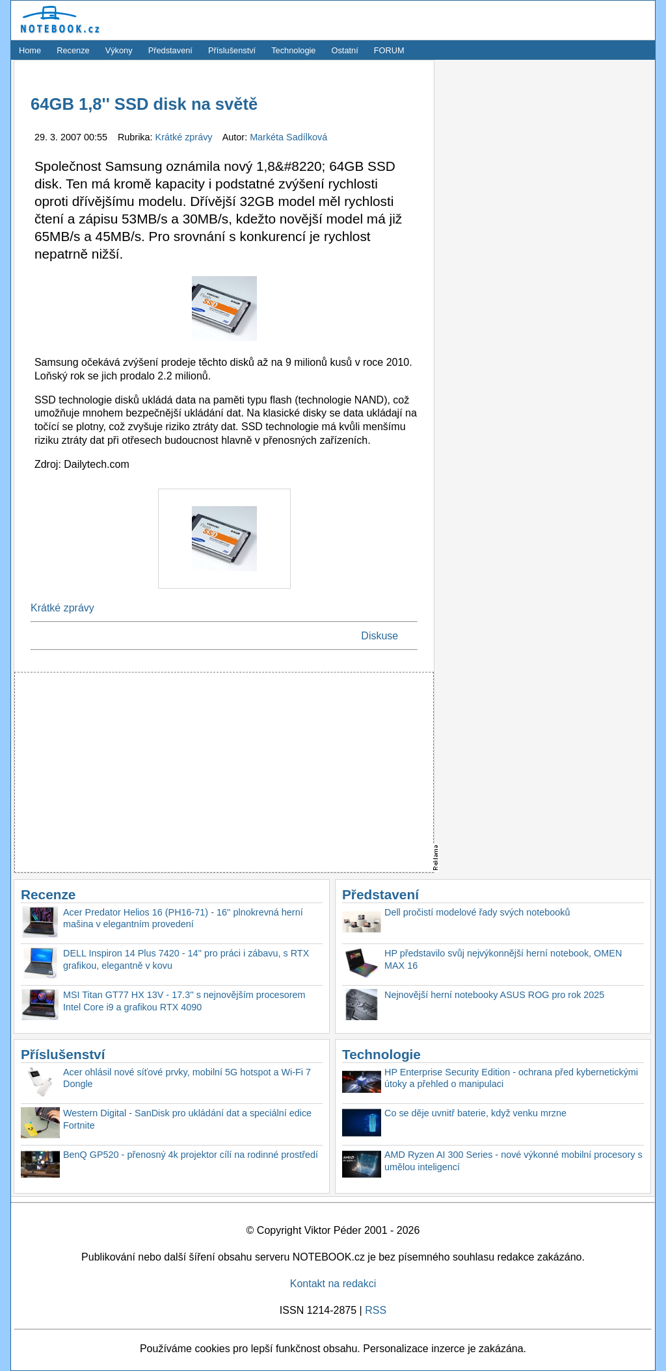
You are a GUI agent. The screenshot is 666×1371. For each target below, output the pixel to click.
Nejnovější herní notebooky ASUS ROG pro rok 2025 (494, 995)
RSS (375, 1310)
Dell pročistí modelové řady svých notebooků (477, 912)
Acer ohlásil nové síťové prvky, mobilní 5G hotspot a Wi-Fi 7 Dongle (187, 1078)
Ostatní (345, 50)
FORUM (389, 50)
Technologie (293, 50)
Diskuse (379, 635)
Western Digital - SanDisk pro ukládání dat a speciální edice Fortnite (187, 1119)
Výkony (119, 50)
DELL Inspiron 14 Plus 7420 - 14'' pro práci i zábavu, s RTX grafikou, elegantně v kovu (186, 959)
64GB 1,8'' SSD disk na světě (144, 104)
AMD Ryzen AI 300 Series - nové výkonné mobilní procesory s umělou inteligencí (513, 1160)
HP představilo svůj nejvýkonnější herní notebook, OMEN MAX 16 (503, 959)
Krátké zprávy (185, 137)
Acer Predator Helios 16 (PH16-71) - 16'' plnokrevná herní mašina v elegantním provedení (183, 918)
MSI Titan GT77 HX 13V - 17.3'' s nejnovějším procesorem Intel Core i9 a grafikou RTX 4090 (184, 1001)
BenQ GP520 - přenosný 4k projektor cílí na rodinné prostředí (190, 1154)
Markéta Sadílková (288, 137)
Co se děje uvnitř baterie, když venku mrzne (475, 1113)
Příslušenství (232, 50)
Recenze (73, 50)
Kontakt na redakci (333, 1283)
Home (30, 50)
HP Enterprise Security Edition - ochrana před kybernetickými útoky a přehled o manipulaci (511, 1078)
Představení (170, 50)
